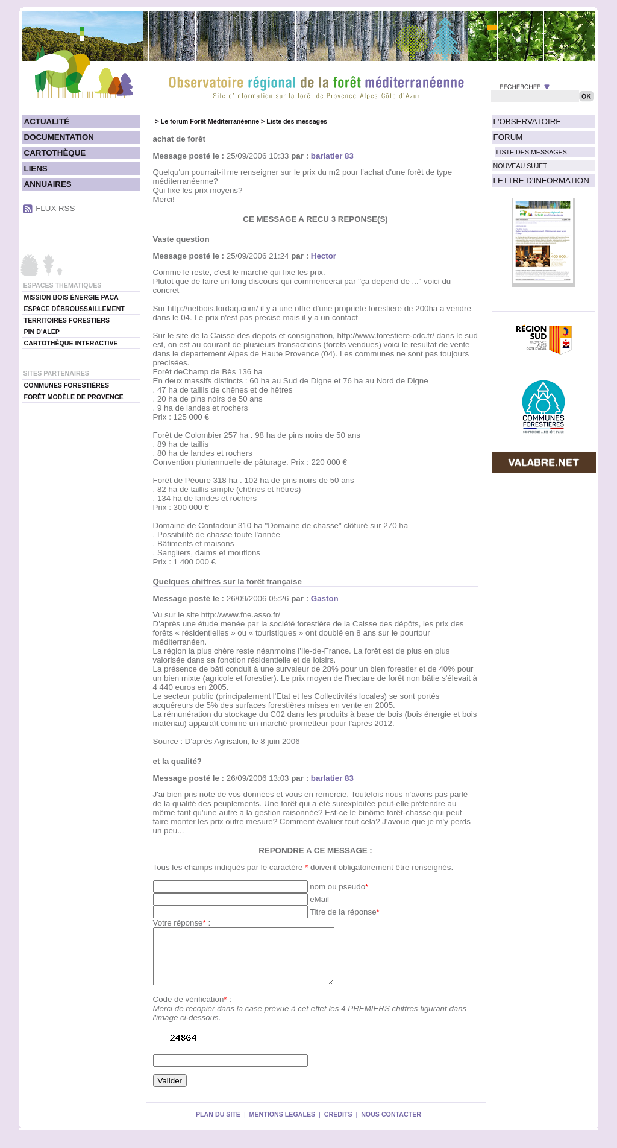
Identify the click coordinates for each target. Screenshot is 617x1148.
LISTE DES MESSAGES (531, 152)
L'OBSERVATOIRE (527, 121)
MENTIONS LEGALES (282, 1125)
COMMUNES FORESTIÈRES (67, 385)
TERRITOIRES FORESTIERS (67, 320)
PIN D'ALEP (42, 331)
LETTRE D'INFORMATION (541, 180)
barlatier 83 (332, 155)
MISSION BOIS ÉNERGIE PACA (71, 297)
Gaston (325, 598)
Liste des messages (296, 121)
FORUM (508, 137)
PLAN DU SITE (218, 1125)
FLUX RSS (55, 208)
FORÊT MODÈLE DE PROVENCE (74, 396)
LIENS (36, 168)
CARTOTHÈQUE (55, 152)
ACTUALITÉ (47, 121)
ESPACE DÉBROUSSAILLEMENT (74, 308)
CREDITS (338, 1125)
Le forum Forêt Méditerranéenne (210, 121)
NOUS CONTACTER (391, 1125)
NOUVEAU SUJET (520, 165)
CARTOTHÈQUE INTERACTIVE (71, 343)
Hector (323, 255)
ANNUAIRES (48, 184)
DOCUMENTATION (59, 137)
